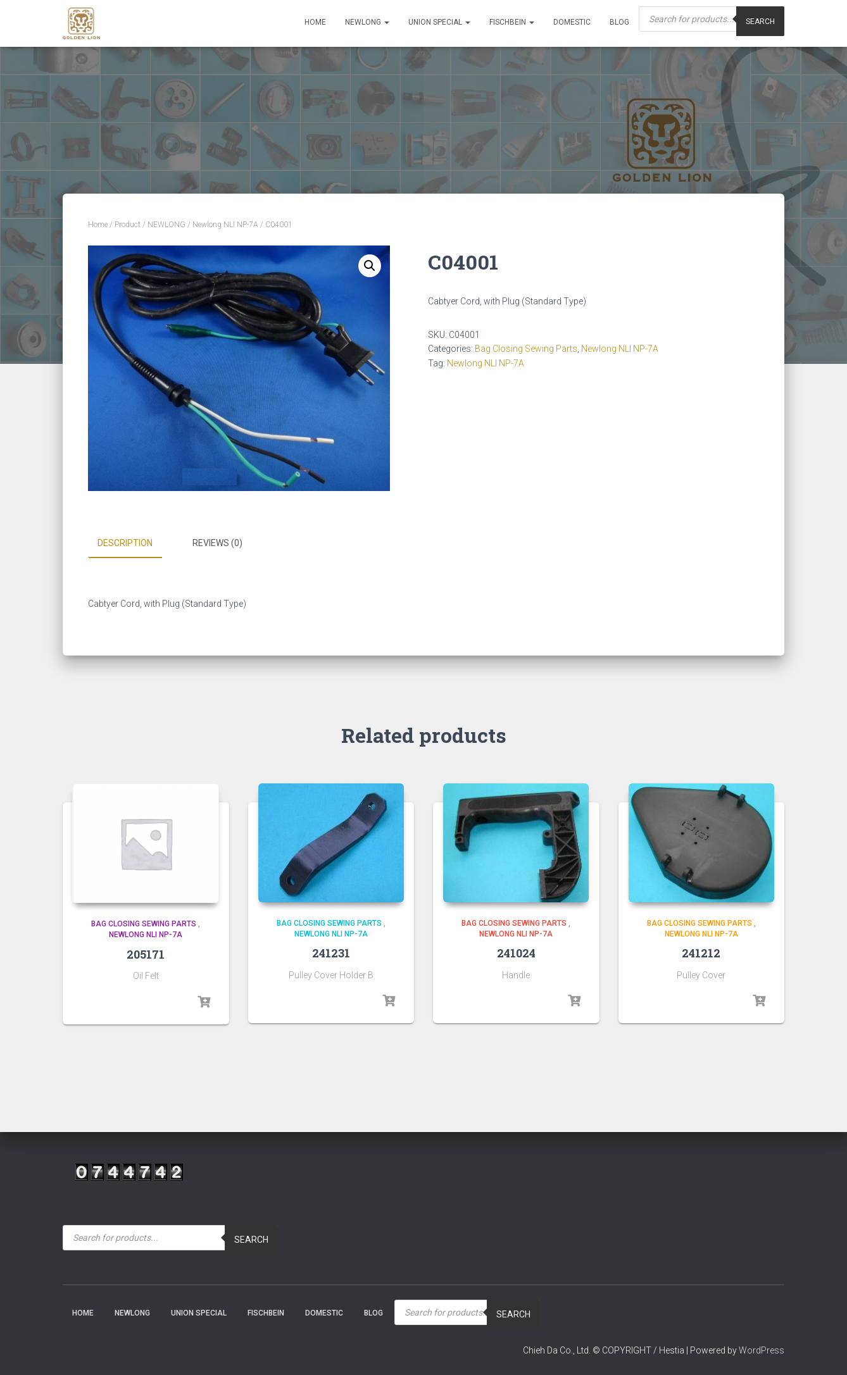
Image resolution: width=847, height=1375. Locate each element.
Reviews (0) (217, 543)
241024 (516, 952)
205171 (146, 953)
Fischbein (511, 22)
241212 (701, 952)
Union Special (439, 22)
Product (128, 224)
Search (760, 21)
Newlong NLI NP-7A (225, 224)
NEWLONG (367, 22)
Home (315, 22)
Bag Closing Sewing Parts (526, 349)
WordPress (761, 1349)
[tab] (134, 543)
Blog (619, 22)
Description (125, 543)
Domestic (572, 22)
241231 (331, 952)
